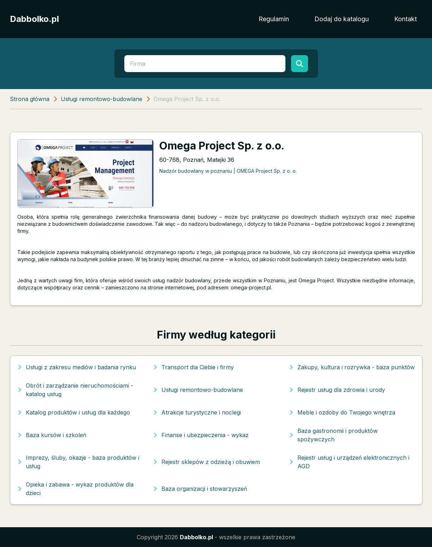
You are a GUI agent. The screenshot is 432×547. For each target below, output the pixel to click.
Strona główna (29, 98)
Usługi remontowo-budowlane (101, 98)
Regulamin (274, 19)
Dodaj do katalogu (341, 19)
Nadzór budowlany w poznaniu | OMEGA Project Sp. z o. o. (228, 171)
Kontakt (405, 19)
